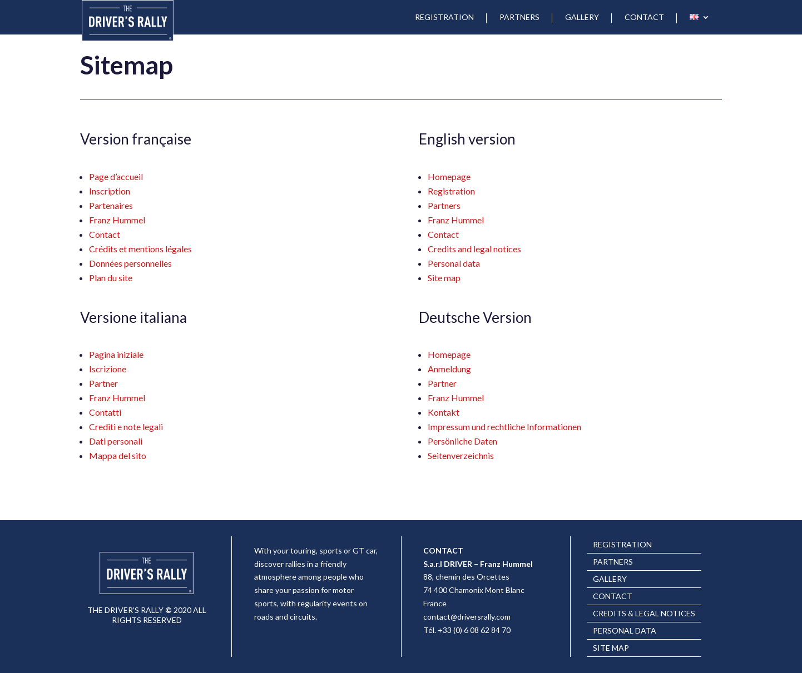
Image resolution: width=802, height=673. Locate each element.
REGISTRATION (444, 17)
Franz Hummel (117, 220)
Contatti (105, 412)
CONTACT (644, 17)
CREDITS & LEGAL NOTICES (644, 614)
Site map (444, 277)
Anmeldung (449, 368)
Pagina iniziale (116, 354)
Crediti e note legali (126, 426)
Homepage (449, 176)
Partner (103, 383)
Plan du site (110, 277)
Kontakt (443, 412)
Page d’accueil (116, 176)
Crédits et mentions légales (140, 248)
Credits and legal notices (474, 248)
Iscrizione (107, 368)
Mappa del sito (117, 455)
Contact (104, 234)
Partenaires (111, 205)
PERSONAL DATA (624, 631)
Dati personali (115, 441)
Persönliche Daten (462, 441)
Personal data (454, 263)
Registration (451, 191)
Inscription (109, 191)
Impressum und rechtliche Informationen (504, 426)
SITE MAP (611, 648)
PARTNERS (519, 17)
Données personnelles (130, 263)
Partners (444, 205)
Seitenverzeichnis (461, 455)
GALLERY (582, 17)
